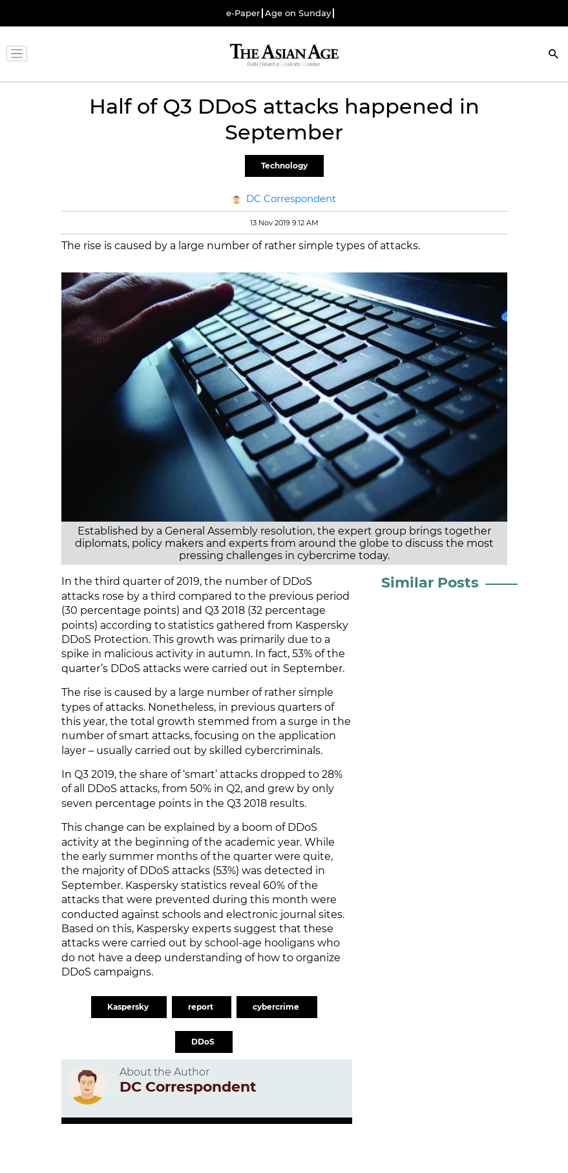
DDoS (203, 1041)
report (201, 1007)
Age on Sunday (298, 13)
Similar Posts (430, 582)
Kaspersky (129, 1007)
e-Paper (243, 13)
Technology (284, 165)
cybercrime (277, 1007)
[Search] (554, 55)
